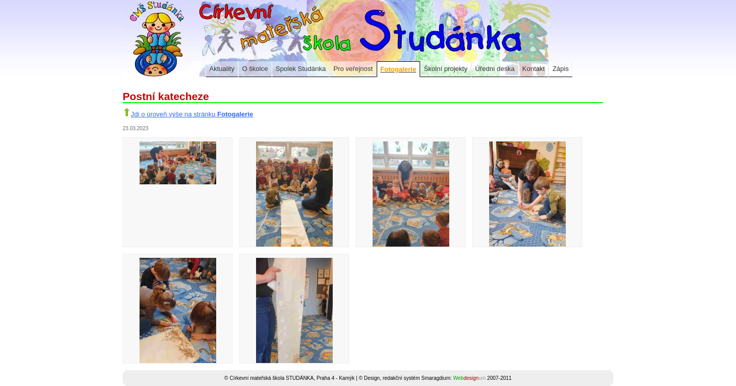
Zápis (561, 69)
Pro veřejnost (353, 69)
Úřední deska (494, 69)
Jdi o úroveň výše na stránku (192, 114)
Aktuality (222, 69)
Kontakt (533, 69)
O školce (255, 69)
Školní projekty (445, 69)
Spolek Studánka (300, 69)
